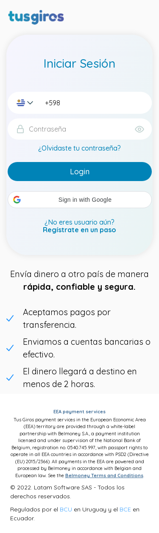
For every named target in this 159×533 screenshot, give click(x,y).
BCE (125, 509)
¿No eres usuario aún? (79, 226)
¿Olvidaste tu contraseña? (79, 148)
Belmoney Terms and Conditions (104, 475)
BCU (66, 509)
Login (79, 171)
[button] (80, 199)
